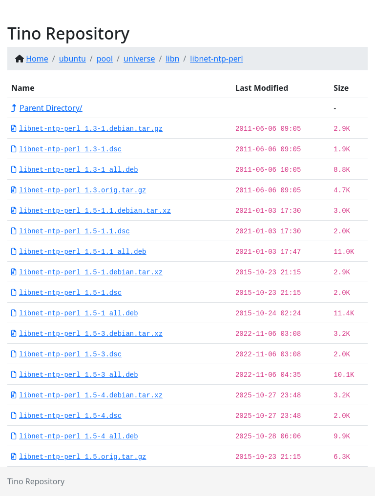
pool (105, 58)
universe (139, 58)
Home (37, 58)
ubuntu (72, 58)
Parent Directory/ (47, 108)
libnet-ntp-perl (216, 58)
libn (172, 58)
